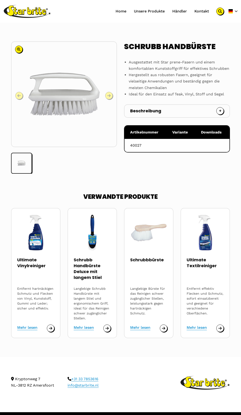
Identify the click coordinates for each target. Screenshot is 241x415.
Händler (179, 11)
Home (120, 11)
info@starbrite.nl (83, 368)
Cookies (18, 408)
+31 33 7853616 (84, 361)
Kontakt (201, 11)
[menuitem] (121, 11)
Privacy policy (41, 408)
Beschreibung (145, 111)
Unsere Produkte (149, 11)
